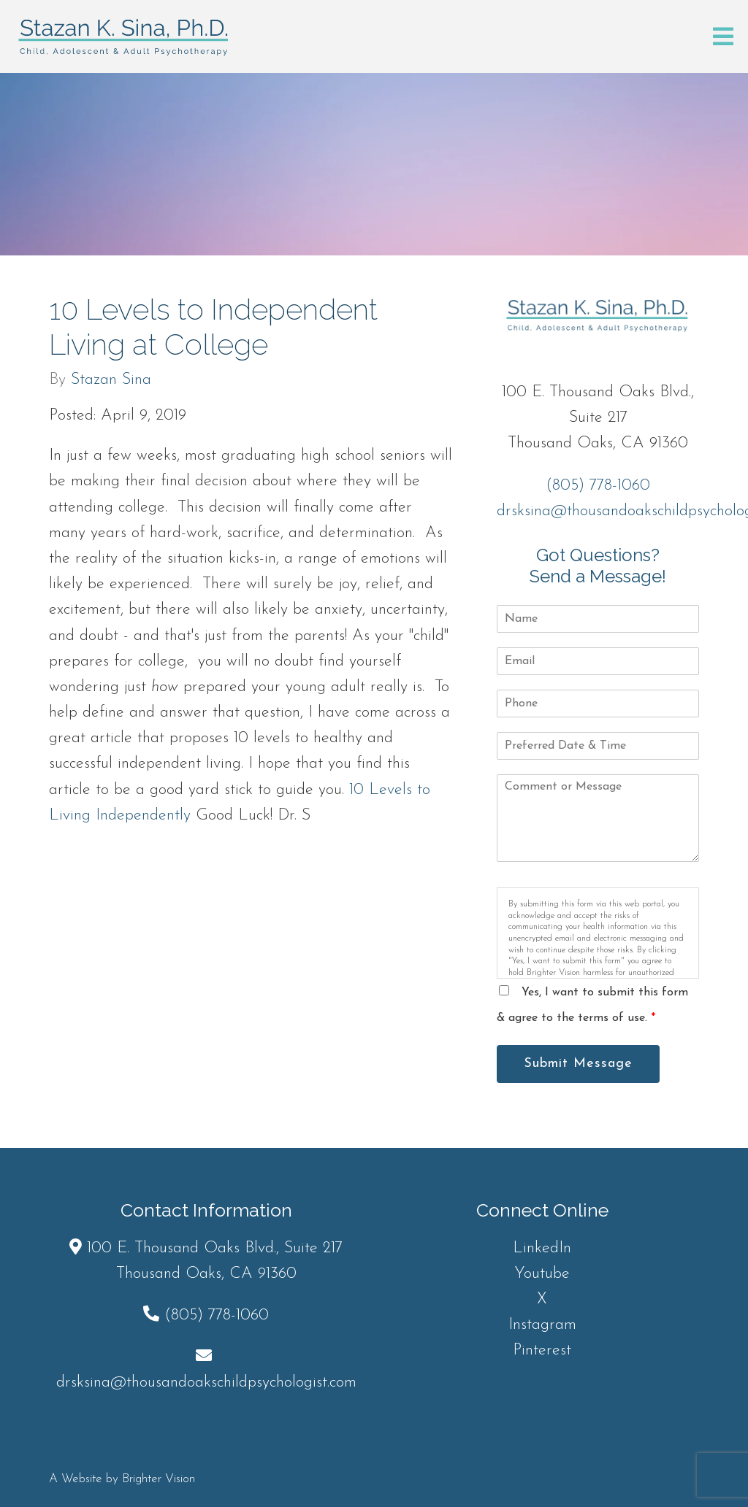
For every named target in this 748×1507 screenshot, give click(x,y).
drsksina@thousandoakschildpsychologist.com (206, 1382)
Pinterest (542, 1350)
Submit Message (578, 1064)
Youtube (542, 1273)
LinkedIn (542, 1248)
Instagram (542, 1325)
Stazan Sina (111, 380)
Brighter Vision (158, 1479)
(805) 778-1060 (598, 485)
